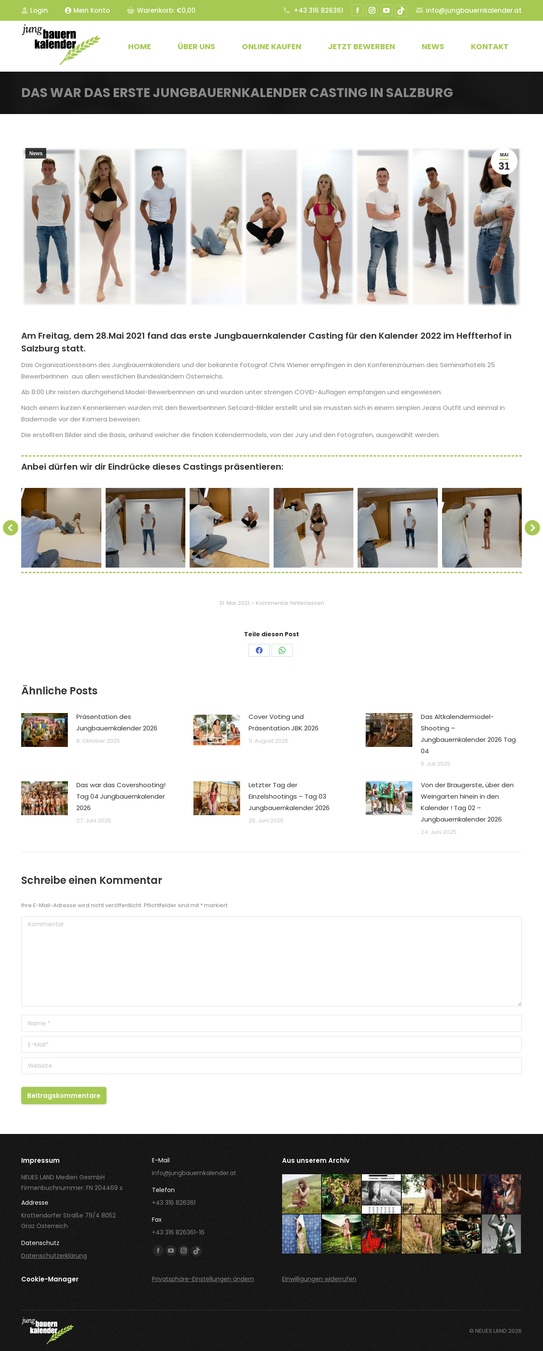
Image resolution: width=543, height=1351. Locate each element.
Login (34, 10)
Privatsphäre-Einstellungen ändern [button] (203, 1279)
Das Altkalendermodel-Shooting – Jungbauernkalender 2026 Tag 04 (468, 733)
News (35, 153)
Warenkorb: (161, 10)
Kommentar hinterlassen (290, 603)
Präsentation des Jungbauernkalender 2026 (116, 722)
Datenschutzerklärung (54, 1255)
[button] (10, 527)
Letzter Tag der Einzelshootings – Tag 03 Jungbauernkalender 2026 (289, 796)
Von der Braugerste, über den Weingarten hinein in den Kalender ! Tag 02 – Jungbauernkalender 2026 (467, 802)
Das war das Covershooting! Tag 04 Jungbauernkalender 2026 (120, 796)
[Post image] (44, 730)
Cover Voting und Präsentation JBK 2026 (284, 722)
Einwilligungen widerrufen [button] (319, 1279)
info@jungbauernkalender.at (468, 10)
